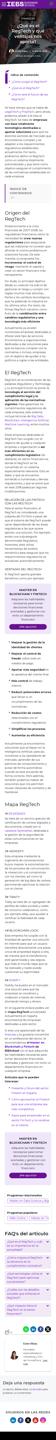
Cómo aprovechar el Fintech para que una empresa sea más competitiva (30, 1104)
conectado (35, 1389)
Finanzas (28, 18)
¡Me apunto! (28, 626)
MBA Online (17, 1218)
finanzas (10, 1034)
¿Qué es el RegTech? (25, 88)
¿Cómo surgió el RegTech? (29, 82)
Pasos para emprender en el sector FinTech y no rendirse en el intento (30, 1120)
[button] (28, 1246)
